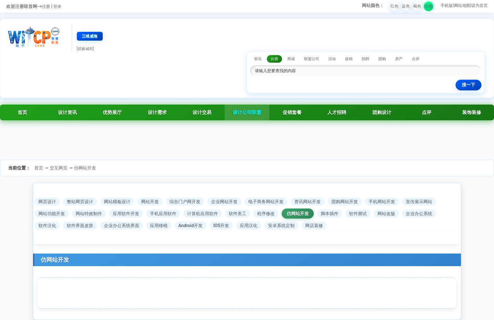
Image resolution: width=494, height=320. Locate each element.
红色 (394, 6)
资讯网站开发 (307, 201)
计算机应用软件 (202, 213)
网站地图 (462, 5)
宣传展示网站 (419, 201)
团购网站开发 (344, 201)
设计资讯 (67, 112)
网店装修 (314, 225)
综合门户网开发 (184, 201)
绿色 (428, 6)
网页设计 (47, 201)
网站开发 (150, 201)
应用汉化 (248, 225)
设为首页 (479, 5)
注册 (46, 6)
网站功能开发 (51, 213)
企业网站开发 (224, 201)
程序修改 (266, 213)
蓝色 (406, 6)
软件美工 (237, 213)
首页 (22, 112)
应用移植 (159, 225)
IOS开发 (221, 225)
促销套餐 (292, 112)
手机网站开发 (382, 201)
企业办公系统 (419, 213)
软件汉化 (47, 225)
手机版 (446, 5)
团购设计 (381, 112)
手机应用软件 (163, 213)
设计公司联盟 (247, 112)
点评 (426, 112)
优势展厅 (112, 112)
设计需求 (157, 112)
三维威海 (90, 36)
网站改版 (386, 213)
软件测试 (358, 213)
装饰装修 (471, 112)
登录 (57, 6)
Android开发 (190, 225)
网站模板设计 (117, 201)
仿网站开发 (85, 167)
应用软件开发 (126, 213)
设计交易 (201, 112)
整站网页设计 (80, 201)
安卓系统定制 (281, 225)
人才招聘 (336, 112)
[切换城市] (85, 49)
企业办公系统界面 (121, 225)
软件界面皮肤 (80, 225)
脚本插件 (329, 213)
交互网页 (58, 167)
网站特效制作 (89, 213)
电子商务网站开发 (266, 201)
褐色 (417, 6)
